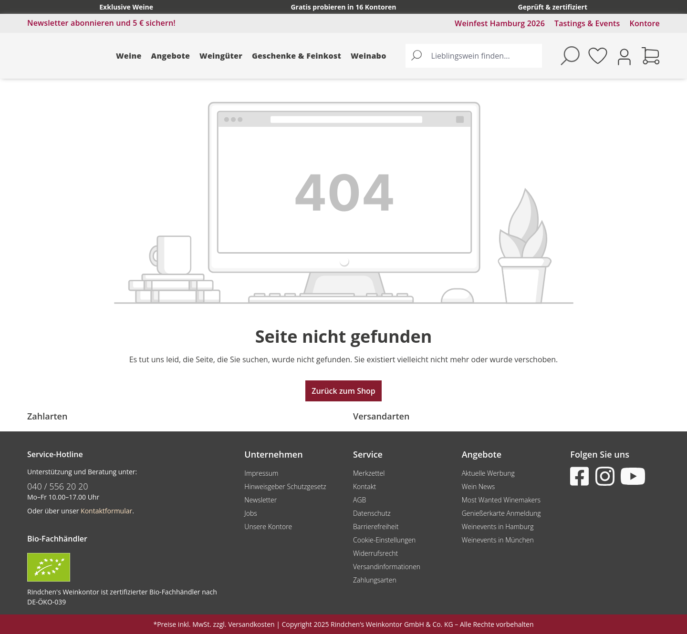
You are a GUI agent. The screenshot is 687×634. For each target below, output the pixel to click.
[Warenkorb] (651, 55)
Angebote (170, 56)
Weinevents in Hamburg (498, 526)
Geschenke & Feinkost (296, 56)
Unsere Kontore (268, 526)
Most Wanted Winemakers (501, 499)
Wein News (478, 486)
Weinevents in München (498, 539)
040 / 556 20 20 (57, 486)
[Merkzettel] (598, 55)
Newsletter (260, 499)
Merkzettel (369, 473)
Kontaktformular (106, 510)
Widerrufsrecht (375, 553)
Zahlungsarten (374, 579)
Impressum (261, 473)
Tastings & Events (587, 23)
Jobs (250, 513)
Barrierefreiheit (375, 526)
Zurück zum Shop (343, 391)
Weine (129, 56)
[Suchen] (416, 56)
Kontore (645, 23)
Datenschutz (372, 513)
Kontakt (364, 486)
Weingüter (220, 56)
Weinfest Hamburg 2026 (500, 23)
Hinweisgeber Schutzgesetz (285, 486)
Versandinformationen (386, 566)
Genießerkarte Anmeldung (501, 513)
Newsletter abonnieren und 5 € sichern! (101, 23)
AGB (359, 499)
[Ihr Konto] (624, 56)
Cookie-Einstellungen (384, 539)
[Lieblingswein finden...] (484, 56)
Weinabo (368, 56)
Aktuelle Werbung (488, 473)
